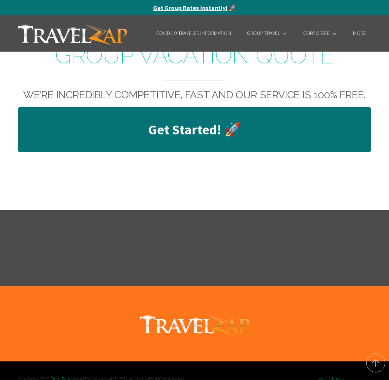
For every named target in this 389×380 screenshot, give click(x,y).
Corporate (320, 33)
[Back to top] (375, 362)
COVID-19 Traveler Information (193, 33)
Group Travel (267, 33)
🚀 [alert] (194, 7)
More (359, 33)
